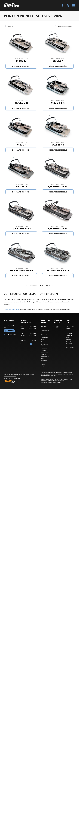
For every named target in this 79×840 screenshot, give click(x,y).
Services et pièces (69, 336)
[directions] (68, 5)
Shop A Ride (17, 378)
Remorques (44, 342)
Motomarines (44, 337)
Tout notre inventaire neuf (45, 327)
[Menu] (74, 5)
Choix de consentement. (54, 382)
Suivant (49, 285)
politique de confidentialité (48, 380)
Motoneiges (44, 348)
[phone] (63, 5)
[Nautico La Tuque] (11, 5)
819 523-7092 (10, 335)
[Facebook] (31, 344)
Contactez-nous (70, 326)
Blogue (68, 328)
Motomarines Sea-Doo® (44, 353)
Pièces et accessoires (69, 342)
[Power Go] (21, 381)
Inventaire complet (56, 327)
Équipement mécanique (44, 344)
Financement (69, 331)
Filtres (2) (9, 26)
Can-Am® (43, 350)
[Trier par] (64, 26)
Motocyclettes (45, 330)
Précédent (31, 285)
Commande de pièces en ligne (70, 346)
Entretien (68, 339)
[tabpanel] (28, 333)
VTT (42, 332)
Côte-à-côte (44, 335)
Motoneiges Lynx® (44, 361)
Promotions (69, 333)
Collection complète (43, 365)
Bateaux (43, 339)
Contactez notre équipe (11, 309)
